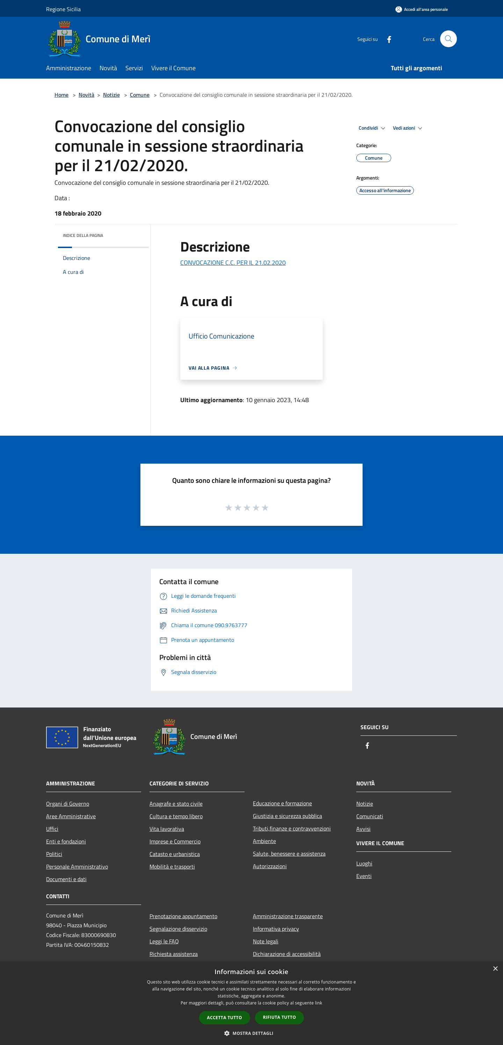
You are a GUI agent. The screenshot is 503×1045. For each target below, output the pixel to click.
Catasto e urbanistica (175, 854)
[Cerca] (448, 38)
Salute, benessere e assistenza (289, 853)
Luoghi (364, 863)
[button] (251, 1033)
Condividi (373, 128)
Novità (86, 94)
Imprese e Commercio (175, 841)
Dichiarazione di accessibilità (287, 954)
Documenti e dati (66, 879)
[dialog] (251, 1003)
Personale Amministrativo (77, 866)
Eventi (364, 876)
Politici (54, 854)
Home (61, 94)
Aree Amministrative (71, 816)
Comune (140, 94)
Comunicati (369, 816)
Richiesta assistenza (174, 954)
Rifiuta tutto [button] (279, 1017)
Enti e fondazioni (66, 841)
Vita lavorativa (167, 829)
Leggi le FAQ (164, 941)
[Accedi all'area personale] (421, 9)
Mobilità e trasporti (172, 866)
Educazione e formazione (282, 803)
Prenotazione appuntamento (183, 916)
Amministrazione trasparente (288, 916)
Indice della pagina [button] (83, 235)
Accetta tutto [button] (224, 1018)
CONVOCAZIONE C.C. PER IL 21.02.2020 (233, 262)
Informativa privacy (276, 928)
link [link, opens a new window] (318, 1003)
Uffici (52, 829)
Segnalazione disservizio (178, 928)
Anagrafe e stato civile (176, 803)
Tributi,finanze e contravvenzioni (292, 828)
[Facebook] (386, 38)
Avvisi (363, 829)
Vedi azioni (408, 128)
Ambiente (264, 841)
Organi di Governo (67, 803)
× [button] (495, 969)
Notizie (111, 94)
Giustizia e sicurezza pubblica (287, 816)
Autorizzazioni (270, 866)
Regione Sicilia (63, 9)
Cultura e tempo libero (176, 816)
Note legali (265, 941)
